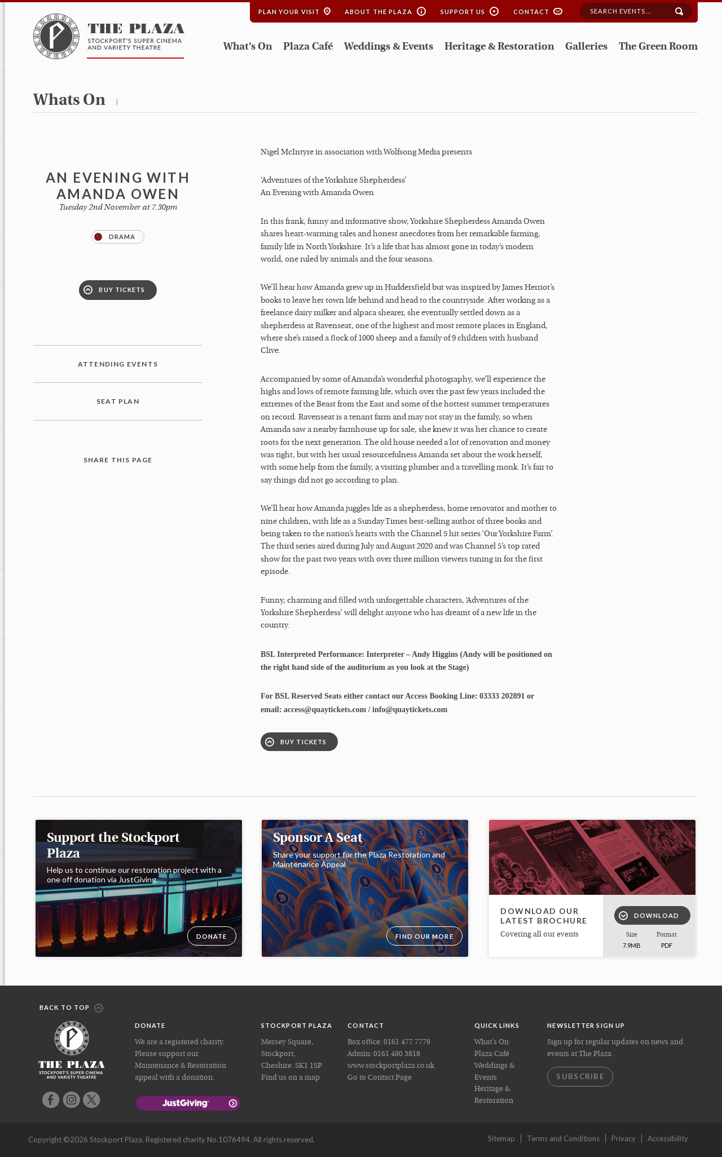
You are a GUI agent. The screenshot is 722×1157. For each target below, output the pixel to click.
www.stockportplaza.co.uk (390, 1066)
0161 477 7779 (407, 1042)
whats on (69, 101)
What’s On (247, 47)
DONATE (211, 936)
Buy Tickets (114, 289)
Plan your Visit (289, 11)
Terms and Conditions (563, 1138)
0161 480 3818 (396, 1054)
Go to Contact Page (379, 1077)
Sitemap (501, 1138)
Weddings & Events (388, 47)
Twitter (91, 1100)
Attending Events (118, 364)
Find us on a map (290, 1077)
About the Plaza (379, 11)
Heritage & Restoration (499, 47)
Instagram (71, 1100)
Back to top (71, 1008)
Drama (115, 237)
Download (649, 915)
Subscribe (580, 1076)
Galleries (586, 47)
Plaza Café (308, 47)
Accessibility (668, 1138)
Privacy (623, 1138)
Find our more (424, 936)
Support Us (463, 11)
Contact (531, 11)
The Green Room (658, 47)
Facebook (51, 1100)
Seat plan (117, 401)
